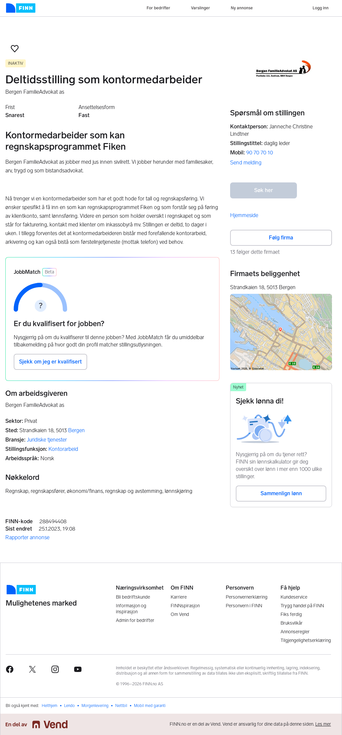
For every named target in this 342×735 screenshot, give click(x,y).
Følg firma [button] (281, 237)
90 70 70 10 (259, 152)
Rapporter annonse (27, 537)
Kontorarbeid (63, 449)
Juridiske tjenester (47, 440)
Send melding (246, 162)
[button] (14, 49)
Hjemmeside (244, 215)
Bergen (76, 430)
